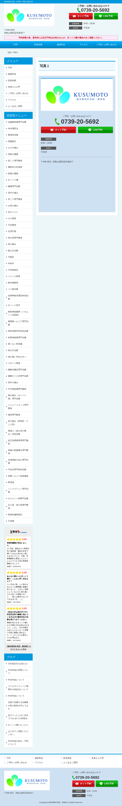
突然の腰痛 (13, 154)
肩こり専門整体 (15, 161)
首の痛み (12, 244)
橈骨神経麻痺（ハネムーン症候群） (18, 313)
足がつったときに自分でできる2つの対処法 (18, 717)
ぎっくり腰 (13, 180)
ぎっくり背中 (14, 305)
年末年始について (16, 680)
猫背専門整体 (14, 415)
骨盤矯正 (12, 141)
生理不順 (12, 231)
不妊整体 (12, 225)
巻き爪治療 (13, 350)
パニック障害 (14, 276)
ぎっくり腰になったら (18, 725)
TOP (15, 44)
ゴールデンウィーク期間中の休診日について (18, 688)
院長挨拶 (38, 44)
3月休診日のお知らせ (17, 664)
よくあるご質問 (15, 106)
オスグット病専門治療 (18, 498)
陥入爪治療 (13, 251)
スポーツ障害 (14, 363)
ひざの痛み (13, 148)
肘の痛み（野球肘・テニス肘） (18, 422)
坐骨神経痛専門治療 (17, 337)
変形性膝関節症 (15, 515)
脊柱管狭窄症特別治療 (18, 331)
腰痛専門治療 (14, 186)
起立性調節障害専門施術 (18, 442)
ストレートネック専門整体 (18, 406)
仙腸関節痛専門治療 (17, 122)
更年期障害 (13, 283)
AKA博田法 (13, 128)
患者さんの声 (14, 87)
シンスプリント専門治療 (18, 490)
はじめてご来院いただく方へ (18, 733)
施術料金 (61, 44)
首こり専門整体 (15, 199)
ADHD (11, 263)
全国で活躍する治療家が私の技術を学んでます (18, 705)
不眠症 (11, 257)
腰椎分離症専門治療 (17, 370)
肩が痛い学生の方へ (17, 357)
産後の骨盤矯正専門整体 (18, 452)
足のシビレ (13, 212)
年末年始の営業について (18, 671)
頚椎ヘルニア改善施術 (18, 476)
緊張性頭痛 (13, 135)
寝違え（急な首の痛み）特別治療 (17, 432)
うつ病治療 (13, 289)
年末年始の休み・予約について (18, 742)
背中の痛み (13, 193)
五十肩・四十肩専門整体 (18, 506)
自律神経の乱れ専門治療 (18, 461)
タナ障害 (12, 218)
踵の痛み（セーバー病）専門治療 (17, 397)
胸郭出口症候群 (15, 167)
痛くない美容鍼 (15, 344)
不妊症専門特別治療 (17, 469)
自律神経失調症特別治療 (18, 297)
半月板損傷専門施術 (17, 389)
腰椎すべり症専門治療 (18, 376)
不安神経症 (13, 270)
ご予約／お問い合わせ (106, 44)
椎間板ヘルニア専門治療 (18, 323)
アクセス (84, 44)
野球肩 (11, 482)
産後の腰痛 (13, 173)
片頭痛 (11, 521)
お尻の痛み (13, 206)
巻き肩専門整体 (15, 238)
